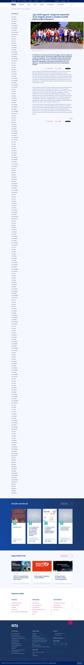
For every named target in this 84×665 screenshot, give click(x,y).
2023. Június (13, 91)
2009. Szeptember (14, 453)
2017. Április (13, 253)
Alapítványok (34, 633)
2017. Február (14, 258)
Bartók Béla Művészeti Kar (15, 635)
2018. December (14, 209)
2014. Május (13, 330)
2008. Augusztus (14, 481)
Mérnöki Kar (13, 648)
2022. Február (14, 126)
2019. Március (14, 203)
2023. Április (13, 95)
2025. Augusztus (14, 34)
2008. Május (13, 490)
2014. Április (13, 332)
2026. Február (14, 21)
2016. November (14, 264)
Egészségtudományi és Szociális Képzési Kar (18, 638)
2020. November (14, 159)
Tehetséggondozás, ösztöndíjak (16, 602)
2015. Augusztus (14, 297)
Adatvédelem (63, 1)
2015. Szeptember (14, 295)
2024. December (14, 52)
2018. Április (13, 227)
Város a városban (56, 609)
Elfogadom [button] (80, 663)
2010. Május (13, 435)
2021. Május (13, 146)
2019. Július (13, 194)
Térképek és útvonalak (58, 638)
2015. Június (13, 302)
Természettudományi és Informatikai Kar (17, 653)
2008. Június (13, 486)
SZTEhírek (18, 8)
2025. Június (13, 38)
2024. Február (14, 73)
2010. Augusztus (14, 429)
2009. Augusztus (14, 455)
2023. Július (13, 89)
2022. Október (14, 109)
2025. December (14, 25)
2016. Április (13, 280)
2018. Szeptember (14, 216)
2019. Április (13, 201)
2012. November (14, 370)
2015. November (14, 291)
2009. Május (13, 462)
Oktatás (28, 4)
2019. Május (13, 199)
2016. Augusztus (14, 271)
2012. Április (13, 385)
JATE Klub (33, 613)
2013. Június (13, 354)
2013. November (14, 343)
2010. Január (13, 444)
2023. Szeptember (14, 84)
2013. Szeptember (14, 348)
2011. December (14, 394)
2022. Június (13, 117)
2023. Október (14, 82)
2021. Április (13, 148)
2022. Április (13, 122)
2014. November (14, 317)
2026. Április (13, 16)
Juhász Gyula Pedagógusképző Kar (16, 645)
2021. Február (14, 152)
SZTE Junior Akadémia (35, 607)
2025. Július (13, 36)
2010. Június (13, 433)
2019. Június (13, 196)
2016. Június (13, 275)
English (68, 1)
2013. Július (13, 352)
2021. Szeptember (14, 137)
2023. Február (14, 100)
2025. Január (13, 49)
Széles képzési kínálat (35, 602)
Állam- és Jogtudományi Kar (15, 633)
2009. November (14, 449)
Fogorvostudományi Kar (15, 640)
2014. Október (14, 319)
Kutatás (35, 4)
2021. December (14, 131)
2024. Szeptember (14, 58)
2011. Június (13, 407)
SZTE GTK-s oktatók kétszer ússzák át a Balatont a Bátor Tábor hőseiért (21, 577)
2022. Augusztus (14, 113)
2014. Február (14, 337)
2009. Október (14, 451)
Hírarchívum (22, 8)
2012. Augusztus (14, 376)
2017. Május (13, 251)
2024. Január (13, 76)
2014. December (14, 315)
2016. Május (13, 277)
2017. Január (13, 260)
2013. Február (14, 363)
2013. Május (13, 356)
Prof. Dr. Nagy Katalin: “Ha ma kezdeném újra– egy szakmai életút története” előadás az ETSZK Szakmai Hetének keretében (34, 531)
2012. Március (14, 387)
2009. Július (13, 457)
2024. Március (14, 71)
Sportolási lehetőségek (57, 605)
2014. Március (14, 335)
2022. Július (13, 115)
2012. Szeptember (14, 374)
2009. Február (14, 468)
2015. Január (13, 313)
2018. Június (13, 223)
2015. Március (14, 308)
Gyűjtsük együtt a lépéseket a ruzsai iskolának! (41, 577)
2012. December (14, 367)
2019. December (14, 183)
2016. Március (14, 282)
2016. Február (14, 284)
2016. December (14, 262)
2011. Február (14, 416)
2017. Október (14, 240)
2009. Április (13, 464)
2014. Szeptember (14, 321)
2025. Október (14, 30)
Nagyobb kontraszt (72, 1)
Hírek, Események (60, 4)
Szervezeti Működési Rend (36, 636)
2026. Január (13, 23)
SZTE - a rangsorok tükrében (36, 605)
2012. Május (13, 383)
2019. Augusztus (14, 192)
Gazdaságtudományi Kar (15, 641)
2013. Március (14, 361)
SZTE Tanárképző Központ (15, 651)
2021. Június (13, 144)
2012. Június (13, 381)
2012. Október (14, 372)
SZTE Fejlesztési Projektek (36, 645)
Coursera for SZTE (14, 609)
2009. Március (14, 466)
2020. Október (14, 161)
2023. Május (13, 93)
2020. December (14, 157)
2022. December (14, 104)
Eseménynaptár (64, 503)
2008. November (14, 475)
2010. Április (13, 438)
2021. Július (13, 141)
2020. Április (13, 174)
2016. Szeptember (14, 269)
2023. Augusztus (14, 87)
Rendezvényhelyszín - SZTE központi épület (39, 641)
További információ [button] (52, 663)
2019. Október (14, 188)
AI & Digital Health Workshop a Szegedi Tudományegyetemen (61, 577)
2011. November (14, 396)
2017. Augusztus (14, 245)
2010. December (14, 420)
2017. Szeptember (14, 242)
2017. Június (13, 249)
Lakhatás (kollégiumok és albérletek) (59, 602)
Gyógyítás (42, 4)
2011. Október (14, 398)
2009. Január (13, 471)
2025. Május (13, 41)
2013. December (14, 341)
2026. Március (14, 19)
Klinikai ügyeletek (35, 655)
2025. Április (13, 43)
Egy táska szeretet (17, 527)
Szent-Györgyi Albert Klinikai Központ (38, 652)
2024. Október (14, 56)
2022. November (14, 106)
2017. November (14, 238)
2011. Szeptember (14, 400)
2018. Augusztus (14, 218)
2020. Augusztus (14, 166)
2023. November (14, 80)
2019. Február (14, 205)
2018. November (14, 212)
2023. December (14, 78)
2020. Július (13, 168)
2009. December (14, 446)
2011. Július (13, 405)
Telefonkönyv (57, 1)
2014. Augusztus (14, 324)
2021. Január (13, 155)
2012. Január (13, 392)
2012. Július (13, 378)
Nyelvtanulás (13, 607)
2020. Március (14, 177)
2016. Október (14, 267)
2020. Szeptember (27, 8)
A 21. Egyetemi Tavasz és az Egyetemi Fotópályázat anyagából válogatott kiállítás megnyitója (50, 529)
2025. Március (14, 45)
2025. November (14, 27)
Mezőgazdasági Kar (14, 646)
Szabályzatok (34, 635)
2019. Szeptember (14, 190)
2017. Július (13, 247)
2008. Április (13, 488)
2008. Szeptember (14, 479)
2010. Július (13, 431)
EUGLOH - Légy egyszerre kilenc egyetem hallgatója (19, 611)
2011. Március (14, 413)
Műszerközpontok (50, 4)
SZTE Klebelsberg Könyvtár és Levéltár (38, 609)
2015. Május (13, 304)
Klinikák (33, 653)
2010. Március (14, 440)
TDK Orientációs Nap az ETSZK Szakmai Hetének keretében (65, 528)
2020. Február (14, 179)
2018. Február (14, 231)
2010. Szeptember (14, 427)
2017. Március (14, 256)
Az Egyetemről (21, 4)
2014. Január (13, 339)
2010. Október (14, 424)
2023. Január (13, 102)
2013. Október (14, 345)
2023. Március (14, 98)
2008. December (14, 473)
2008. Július (13, 484)
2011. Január (13, 418)
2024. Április (13, 69)
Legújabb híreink (15, 573)
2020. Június (13, 170)
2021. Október (14, 135)
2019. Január (13, 207)
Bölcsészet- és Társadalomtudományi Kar (18, 636)
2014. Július (13, 326)
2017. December (14, 236)
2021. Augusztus (14, 139)
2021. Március (14, 150)
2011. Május (13, 409)
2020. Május (13, 172)
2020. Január (13, 181)
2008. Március (14, 492)
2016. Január (13, 286)
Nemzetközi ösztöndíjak (15, 605)
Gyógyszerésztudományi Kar (15, 643)
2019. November (14, 185)
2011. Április (13, 411)
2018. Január (13, 234)
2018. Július (13, 220)
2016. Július (13, 273)
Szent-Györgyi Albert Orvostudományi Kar (18, 650)
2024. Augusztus (14, 60)
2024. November (14, 54)
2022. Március (14, 124)
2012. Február (14, 389)
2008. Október (14, 477)
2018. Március (14, 229)
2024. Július (13, 63)
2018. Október (14, 214)
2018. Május (13, 225)
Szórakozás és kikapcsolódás (57, 607)
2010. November (14, 422)
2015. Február (14, 310)
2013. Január (13, 365)
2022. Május (13, 120)
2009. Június (13, 460)
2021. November (14, 133)
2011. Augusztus (14, 403)
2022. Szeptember (14, 111)
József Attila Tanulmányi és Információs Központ (39, 640)
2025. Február (14, 47)
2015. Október (14, 293)
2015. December (14, 288)
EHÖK (33, 643)
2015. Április (13, 306)
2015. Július (13, 299)
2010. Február (14, 442)
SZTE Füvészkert (35, 611)
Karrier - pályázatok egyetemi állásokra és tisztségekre (41, 646)
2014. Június (13, 328)
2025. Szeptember (14, 32)
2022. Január (13, 128)
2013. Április (13, 359)
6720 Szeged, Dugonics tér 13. (60, 633)
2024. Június (13, 65)
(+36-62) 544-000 (58, 635)
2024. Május (13, 67)
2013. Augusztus (14, 350)
